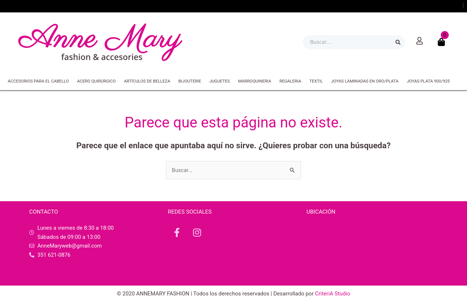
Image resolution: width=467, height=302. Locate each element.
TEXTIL (316, 81)
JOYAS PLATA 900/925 (428, 81)
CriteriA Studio (332, 293)
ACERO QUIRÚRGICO (96, 81)
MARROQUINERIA (254, 81)
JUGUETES (219, 81)
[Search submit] (398, 42)
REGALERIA (290, 81)
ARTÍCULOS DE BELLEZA (147, 81)
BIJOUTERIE (189, 81)
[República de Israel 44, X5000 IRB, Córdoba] (372, 250)
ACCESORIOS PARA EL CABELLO (38, 81)
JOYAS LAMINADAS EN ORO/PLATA (364, 81)
